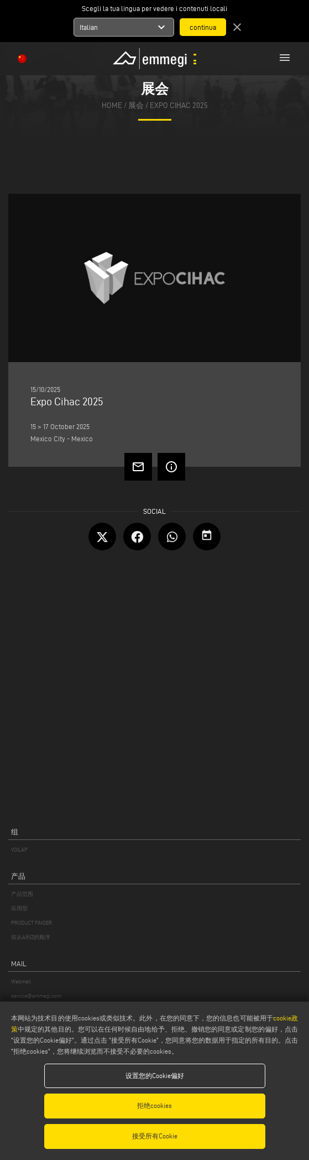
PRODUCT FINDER (31, 923)
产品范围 (22, 894)
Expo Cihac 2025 (179, 105)
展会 (136, 105)
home (112, 105)
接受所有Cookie (154, 1136)
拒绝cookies (154, 1105)
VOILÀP (19, 850)
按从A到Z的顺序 (30, 937)
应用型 (19, 908)
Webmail (21, 981)
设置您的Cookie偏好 (154, 1075)
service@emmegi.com (36, 996)
